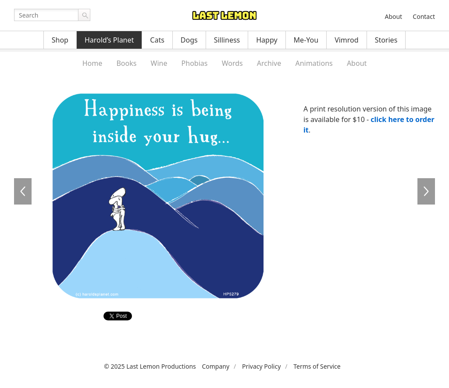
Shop (60, 40)
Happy (266, 40)
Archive (269, 63)
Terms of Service (317, 366)
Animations (313, 63)
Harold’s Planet (109, 40)
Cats (157, 40)
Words (232, 63)
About (393, 16)
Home (92, 63)
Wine (159, 63)
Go (84, 15)
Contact (424, 16)
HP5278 (23, 191)
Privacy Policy (261, 366)
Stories (386, 40)
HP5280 (426, 191)
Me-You (306, 40)
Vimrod (347, 40)
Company (215, 366)
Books (126, 63)
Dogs (189, 40)
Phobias (195, 63)
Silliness (227, 40)
